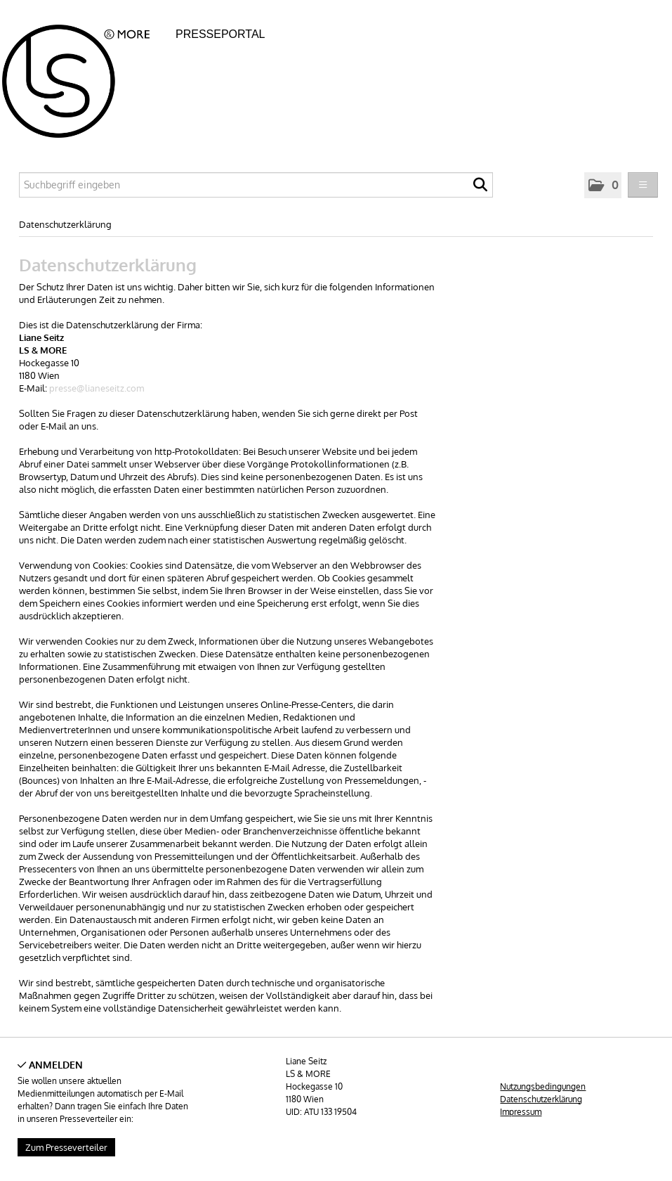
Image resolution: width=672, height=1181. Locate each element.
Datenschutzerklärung (65, 224)
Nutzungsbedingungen (543, 1086)
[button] (602, 185)
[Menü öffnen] (643, 185)
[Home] (87, 77)
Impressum (520, 1111)
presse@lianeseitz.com (96, 388)
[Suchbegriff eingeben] (256, 185)
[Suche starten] (480, 188)
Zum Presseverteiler (66, 1147)
